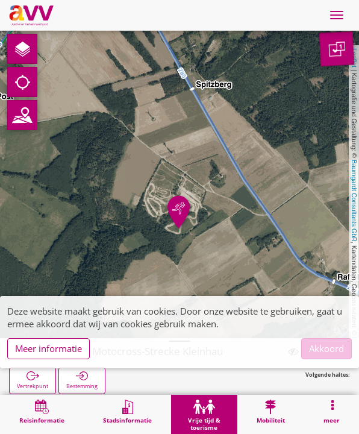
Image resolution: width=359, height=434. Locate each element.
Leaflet (354, 58)
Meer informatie (48, 348)
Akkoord (326, 348)
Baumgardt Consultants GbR (354, 201)
